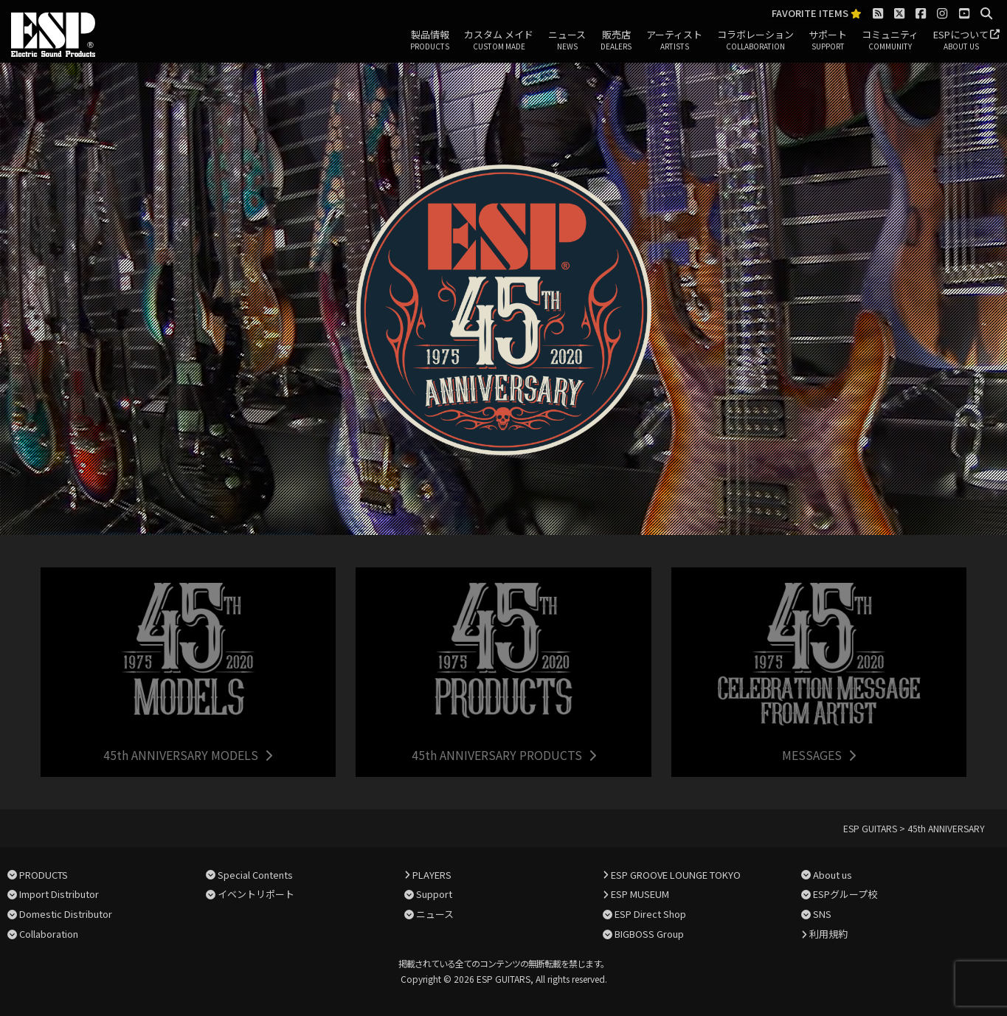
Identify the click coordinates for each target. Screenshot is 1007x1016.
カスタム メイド (498, 40)
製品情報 (429, 40)
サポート (828, 40)
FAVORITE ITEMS (817, 13)
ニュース (567, 40)
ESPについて (961, 40)
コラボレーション (755, 40)
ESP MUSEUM (640, 894)
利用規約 (828, 934)
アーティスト (674, 40)
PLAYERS (431, 875)
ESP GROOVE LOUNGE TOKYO (676, 875)
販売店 (616, 40)
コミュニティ (890, 40)
